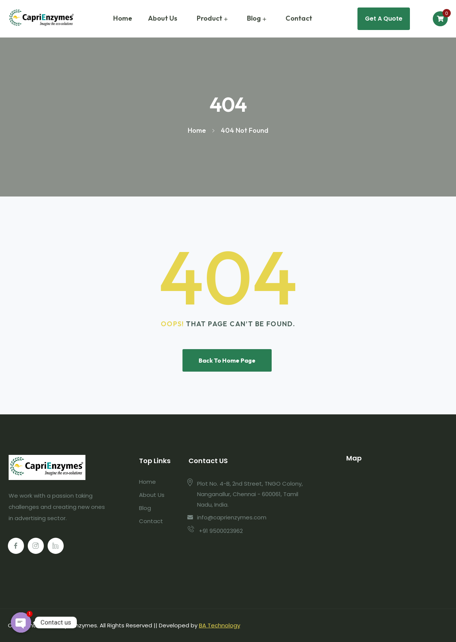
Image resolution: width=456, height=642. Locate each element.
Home (122, 18)
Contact (299, 18)
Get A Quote (383, 18)
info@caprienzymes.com (231, 517)
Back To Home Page (227, 360)
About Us (162, 18)
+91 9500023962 (221, 531)
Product (209, 18)
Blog (254, 18)
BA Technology (219, 625)
